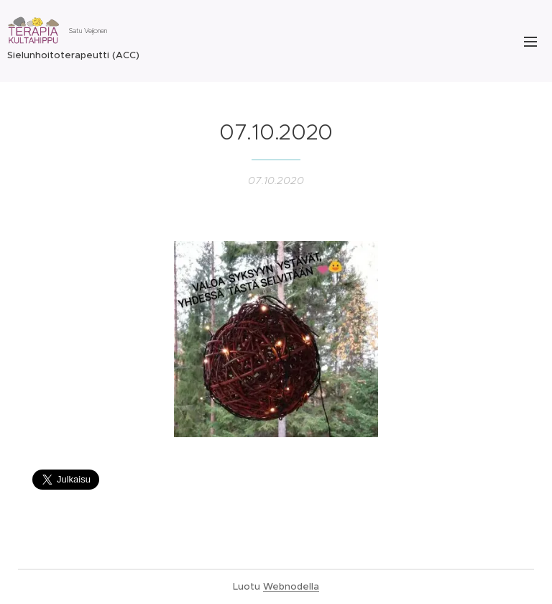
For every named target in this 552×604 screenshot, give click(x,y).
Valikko (530, 41)
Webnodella (291, 586)
